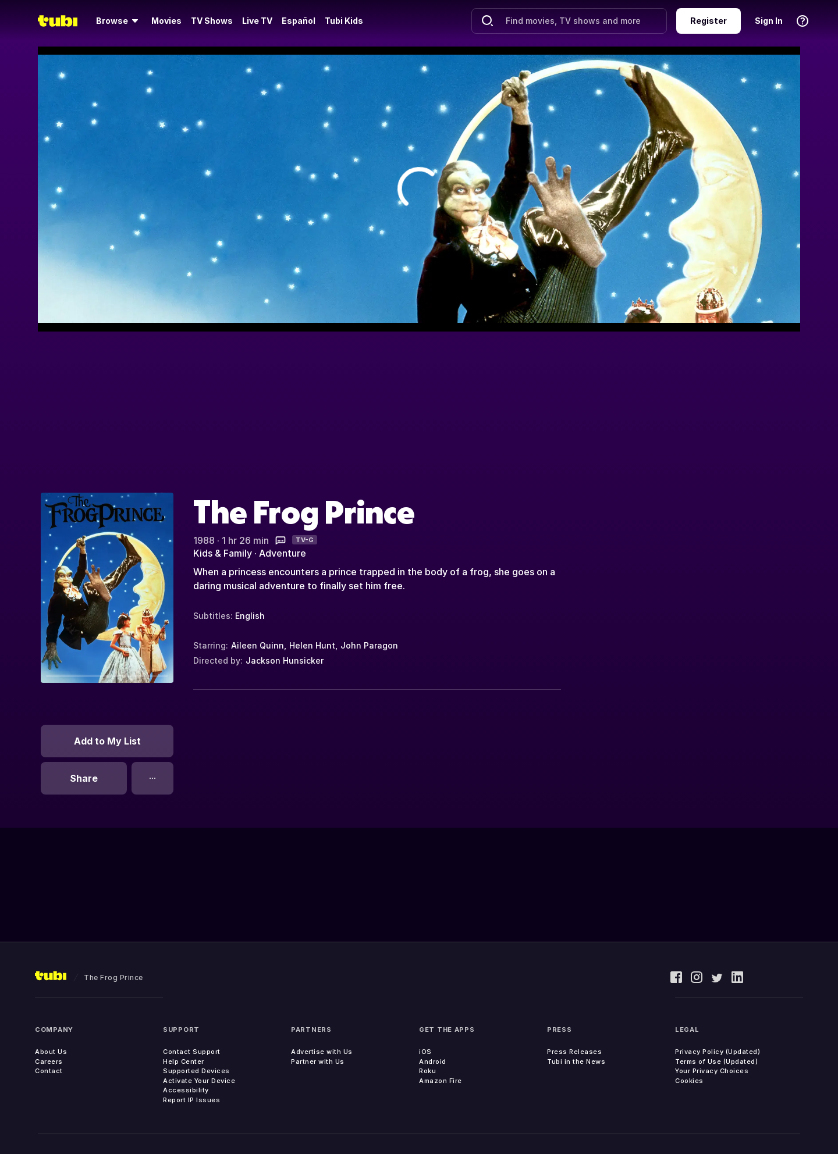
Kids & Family (222, 553)
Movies (166, 21)
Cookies (689, 1081)
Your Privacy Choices (711, 1071)
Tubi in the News (576, 1061)
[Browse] (119, 21)
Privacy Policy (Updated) (717, 1052)
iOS (425, 1052)
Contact (49, 1071)
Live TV (257, 21)
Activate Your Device (199, 1081)
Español (298, 21)
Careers (49, 1061)
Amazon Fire (440, 1081)
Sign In (769, 21)
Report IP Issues (191, 1100)
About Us (51, 1052)
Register (708, 21)
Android (432, 1061)
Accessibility (186, 1090)
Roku (427, 1071)
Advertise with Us (322, 1052)
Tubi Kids (344, 21)
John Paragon (369, 645)
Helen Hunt (312, 645)
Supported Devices (196, 1071)
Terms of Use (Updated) (716, 1061)
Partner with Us (318, 1061)
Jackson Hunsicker (285, 660)
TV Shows (212, 21)
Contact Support (192, 1052)
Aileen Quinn (257, 645)
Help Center (183, 1061)
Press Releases (574, 1052)
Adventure (282, 553)
